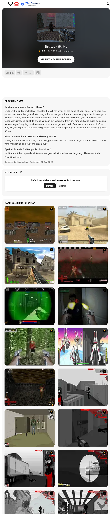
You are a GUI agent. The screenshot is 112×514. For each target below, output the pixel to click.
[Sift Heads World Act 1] (83, 387)
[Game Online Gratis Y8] (13, 4)
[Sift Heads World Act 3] (30, 468)
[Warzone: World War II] (30, 265)
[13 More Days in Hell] (30, 387)
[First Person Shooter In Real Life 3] (83, 306)
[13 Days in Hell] (83, 265)
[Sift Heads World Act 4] (83, 468)
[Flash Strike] (83, 225)
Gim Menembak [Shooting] (20, 162)
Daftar (49, 185)
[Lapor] (28, 72)
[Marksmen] (30, 306)
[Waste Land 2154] (30, 225)
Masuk (62, 185)
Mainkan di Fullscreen (56, 59)
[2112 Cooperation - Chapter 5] (83, 347)
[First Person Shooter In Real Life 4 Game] (30, 347)
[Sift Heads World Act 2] (83, 428)
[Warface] (30, 428)
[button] (13, 157)
